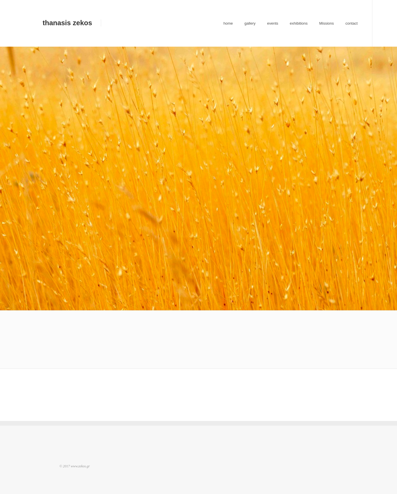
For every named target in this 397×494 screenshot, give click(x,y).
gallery (249, 23)
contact (351, 23)
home (228, 23)
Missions (326, 23)
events (272, 23)
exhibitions (298, 23)
